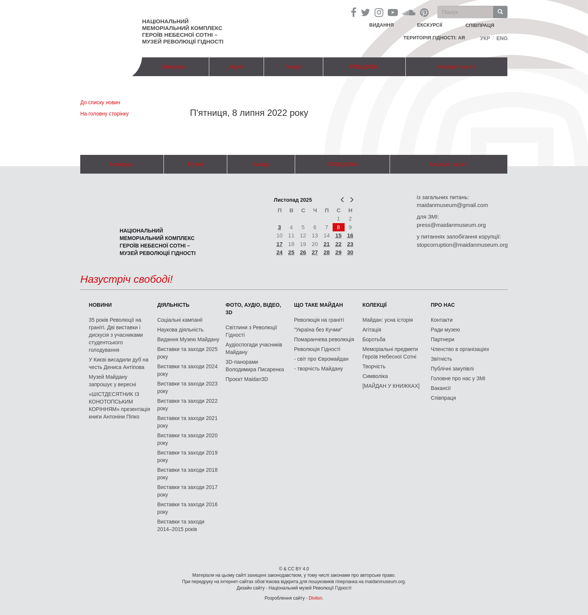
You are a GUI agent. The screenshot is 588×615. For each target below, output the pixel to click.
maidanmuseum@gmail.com (452, 205)
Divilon (315, 598)
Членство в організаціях (460, 349)
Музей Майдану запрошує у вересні (112, 380)
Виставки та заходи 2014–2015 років (180, 525)
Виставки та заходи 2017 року (187, 491)
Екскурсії (429, 25)
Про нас (443, 305)
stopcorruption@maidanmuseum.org (462, 245)
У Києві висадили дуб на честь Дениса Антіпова (118, 363)
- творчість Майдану (318, 369)
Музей (236, 67)
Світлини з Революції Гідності (251, 331)
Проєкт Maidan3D (247, 379)
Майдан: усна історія (387, 320)
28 (327, 252)
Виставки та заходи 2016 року (187, 508)
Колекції (374, 305)
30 (350, 252)
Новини (100, 305)
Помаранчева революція (324, 339)
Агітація (371, 330)
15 (338, 235)
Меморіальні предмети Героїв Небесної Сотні (390, 353)
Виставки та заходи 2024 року (187, 370)
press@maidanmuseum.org (451, 225)
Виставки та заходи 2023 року (187, 387)
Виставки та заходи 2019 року (187, 456)
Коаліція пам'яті (456, 67)
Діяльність (173, 305)
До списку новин (100, 102)
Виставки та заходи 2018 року (187, 473)
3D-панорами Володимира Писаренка (255, 365)
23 (350, 244)
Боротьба (373, 339)
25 (291, 252)
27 (315, 252)
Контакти (442, 320)
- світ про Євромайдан (321, 359)
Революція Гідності (317, 349)
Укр (485, 38)
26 (303, 252)
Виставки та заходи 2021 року (187, 422)
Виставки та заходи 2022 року (187, 404)
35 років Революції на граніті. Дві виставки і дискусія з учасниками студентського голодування (116, 335)
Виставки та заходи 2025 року (187, 353)
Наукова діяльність (180, 330)
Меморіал (172, 67)
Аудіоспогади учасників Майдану (254, 348)
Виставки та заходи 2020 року (187, 439)
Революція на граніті (319, 320)
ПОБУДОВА (364, 67)
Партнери (442, 339)
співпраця (479, 25)
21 (327, 244)
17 (279, 244)
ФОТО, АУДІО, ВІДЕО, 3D (253, 308)
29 (338, 252)
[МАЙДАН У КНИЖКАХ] (391, 386)
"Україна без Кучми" (318, 330)
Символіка (375, 376)
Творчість (374, 366)
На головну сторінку (104, 114)
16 (350, 235)
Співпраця (443, 398)
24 (279, 252)
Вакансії (441, 388)
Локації (293, 67)
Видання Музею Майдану (188, 339)
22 (338, 244)
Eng (502, 38)
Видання (381, 25)
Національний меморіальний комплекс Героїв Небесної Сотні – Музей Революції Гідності (183, 31)
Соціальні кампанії (179, 320)
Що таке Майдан (318, 305)
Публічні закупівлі (452, 369)
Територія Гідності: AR (434, 37)
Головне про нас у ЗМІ (458, 378)
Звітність (441, 359)
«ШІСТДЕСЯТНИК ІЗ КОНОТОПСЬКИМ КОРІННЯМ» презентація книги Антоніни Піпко (119, 405)
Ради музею (445, 330)
